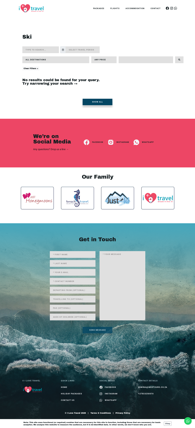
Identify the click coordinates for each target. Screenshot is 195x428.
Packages (98, 8)
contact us (67, 400)
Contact (156, 8)
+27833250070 (146, 394)
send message (97, 330)
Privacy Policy (123, 413)
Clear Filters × (31, 68)
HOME (64, 387)
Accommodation (135, 8)
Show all (97, 102)
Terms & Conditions (100, 413)
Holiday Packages (71, 394)
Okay (167, 424)
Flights (115, 8)
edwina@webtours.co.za (152, 387)
